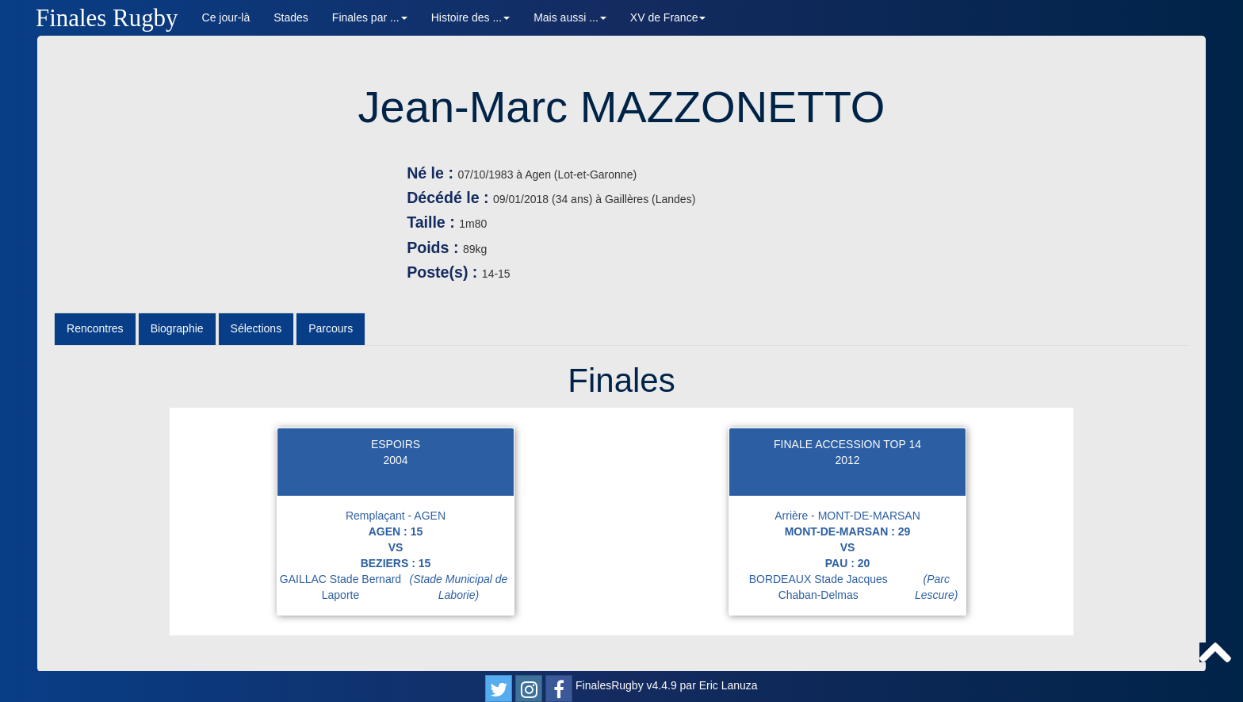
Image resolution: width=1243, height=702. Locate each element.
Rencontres (95, 328)
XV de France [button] (668, 17)
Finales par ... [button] (369, 17)
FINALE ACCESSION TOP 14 (847, 444)
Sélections (256, 328)
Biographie (177, 328)
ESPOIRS (395, 444)
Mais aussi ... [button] (570, 17)
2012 (847, 460)
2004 (395, 460)
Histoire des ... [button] (470, 17)
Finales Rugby (107, 18)
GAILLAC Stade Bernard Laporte (397, 587)
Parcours (330, 328)
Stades (290, 17)
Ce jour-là (226, 17)
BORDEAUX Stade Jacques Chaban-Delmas (857, 587)
